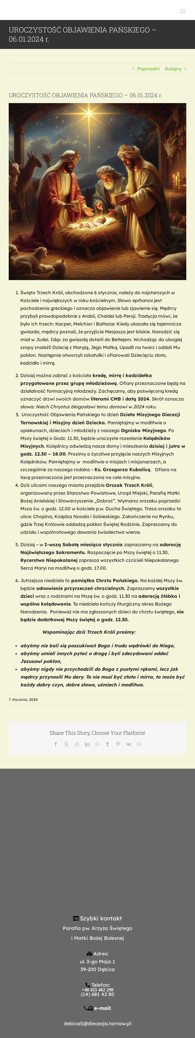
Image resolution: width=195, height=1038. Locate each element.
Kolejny (173, 69)
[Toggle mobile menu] (183, 11)
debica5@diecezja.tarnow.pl (97, 1023)
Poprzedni (148, 69)
